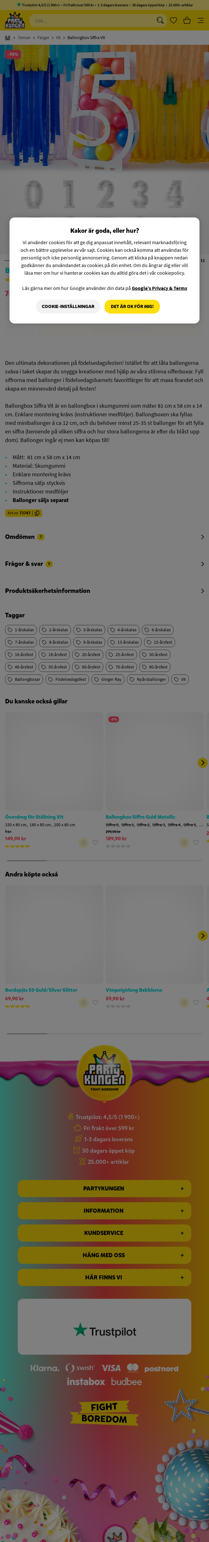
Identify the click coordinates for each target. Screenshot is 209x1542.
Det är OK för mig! (132, 307)
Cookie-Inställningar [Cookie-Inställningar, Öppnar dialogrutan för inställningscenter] (68, 307)
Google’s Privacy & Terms (159, 288)
